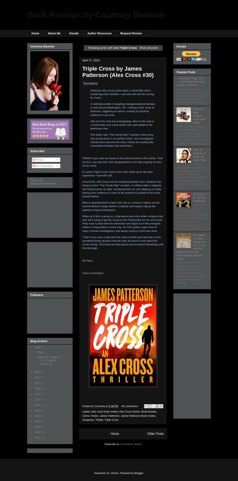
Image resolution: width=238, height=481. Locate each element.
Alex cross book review (104, 411)
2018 (38, 399)
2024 (38, 347)
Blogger (138, 473)
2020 (38, 388)
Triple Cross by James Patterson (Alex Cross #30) (118, 71)
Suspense (88, 419)
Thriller (99, 419)
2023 (38, 372)
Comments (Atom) (130, 444)
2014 (38, 421)
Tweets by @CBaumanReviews (43, 182)
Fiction (94, 415)
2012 (38, 432)
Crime (85, 415)
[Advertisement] (50, 214)
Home (35, 33)
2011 (38, 437)
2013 (38, 427)
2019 (38, 394)
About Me (54, 33)
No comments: (130, 406)
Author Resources (99, 33)
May (41, 352)
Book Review (148, 411)
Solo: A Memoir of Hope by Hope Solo (199, 155)
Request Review (131, 33)
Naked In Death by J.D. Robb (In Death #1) (49, 360)
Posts (38, 159)
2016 (38, 410)
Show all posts (148, 47)
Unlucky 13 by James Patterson (200, 198)
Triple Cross (112, 419)
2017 (38, 405)
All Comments (43, 166)
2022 (38, 377)
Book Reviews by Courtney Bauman (95, 14)
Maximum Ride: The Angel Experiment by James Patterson (190, 82)
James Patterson (109, 415)
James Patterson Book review (138, 415)
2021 (38, 383)
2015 (38, 416)
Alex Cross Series (129, 411)
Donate (74, 33)
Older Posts (155, 433)
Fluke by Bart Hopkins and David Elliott (199, 115)
